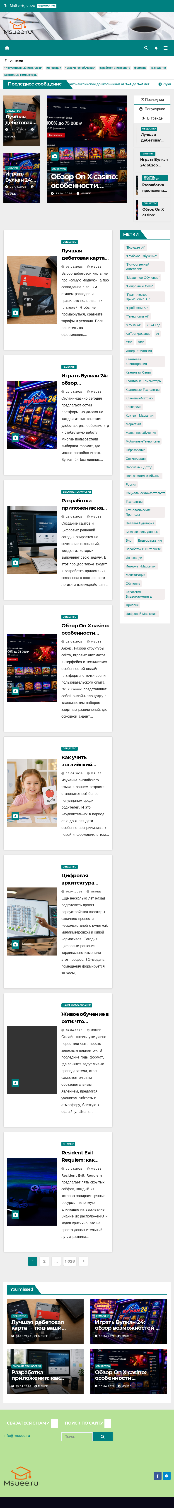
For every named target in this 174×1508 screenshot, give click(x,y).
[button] (146, 48)
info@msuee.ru (16, 1435)
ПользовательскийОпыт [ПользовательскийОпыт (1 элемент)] (143, 476)
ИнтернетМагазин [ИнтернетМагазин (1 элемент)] (139, 351)
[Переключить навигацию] (166, 48)
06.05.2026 (19, 129)
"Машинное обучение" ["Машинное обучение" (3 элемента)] (143, 277)
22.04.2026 (75, 773)
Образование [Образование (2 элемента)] (135, 450)
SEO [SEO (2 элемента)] (141, 342)
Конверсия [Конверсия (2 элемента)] (133, 407)
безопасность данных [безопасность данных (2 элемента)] (142, 532)
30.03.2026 (75, 1168)
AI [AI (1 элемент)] (157, 333)
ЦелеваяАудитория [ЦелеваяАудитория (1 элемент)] (140, 523)
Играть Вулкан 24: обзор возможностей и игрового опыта (127, 1328)
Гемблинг (13, 168)
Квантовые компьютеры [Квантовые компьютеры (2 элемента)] (144, 381)
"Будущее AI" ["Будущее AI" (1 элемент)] (135, 247)
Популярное (152, 109)
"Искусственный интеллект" (23, 67)
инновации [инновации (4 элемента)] (134, 558)
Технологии (158, 67)
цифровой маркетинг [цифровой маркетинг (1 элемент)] (142, 614)
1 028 (70, 1261)
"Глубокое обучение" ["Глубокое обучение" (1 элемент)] (141, 256)
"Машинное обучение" (80, 67)
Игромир (68, 1144)
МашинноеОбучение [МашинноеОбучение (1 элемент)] (141, 433)
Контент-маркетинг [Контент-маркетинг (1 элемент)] (140, 415)
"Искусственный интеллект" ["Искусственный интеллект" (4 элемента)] (138, 267)
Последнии (152, 100)
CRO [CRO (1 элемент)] (129, 342)
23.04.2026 (71, 193)
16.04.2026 (74, 891)
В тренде (152, 118)
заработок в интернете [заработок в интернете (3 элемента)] (143, 549)
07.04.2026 (75, 1030)
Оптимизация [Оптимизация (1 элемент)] (136, 458)
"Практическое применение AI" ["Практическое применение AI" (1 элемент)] (138, 297)
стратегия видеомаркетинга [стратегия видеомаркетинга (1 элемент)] (139, 594)
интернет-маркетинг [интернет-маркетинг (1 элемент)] (141, 566)
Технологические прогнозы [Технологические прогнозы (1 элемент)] (138, 512)
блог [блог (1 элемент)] (129, 540)
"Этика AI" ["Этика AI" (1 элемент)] (133, 325)
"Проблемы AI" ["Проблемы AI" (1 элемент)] (137, 308)
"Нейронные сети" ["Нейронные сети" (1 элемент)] (139, 286)
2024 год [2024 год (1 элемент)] (153, 325)
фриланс (140, 67)
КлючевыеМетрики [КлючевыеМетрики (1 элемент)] (139, 398)
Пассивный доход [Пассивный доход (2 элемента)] (139, 467)
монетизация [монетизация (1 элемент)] (135, 575)
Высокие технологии (151, 178)
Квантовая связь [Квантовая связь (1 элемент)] (138, 372)
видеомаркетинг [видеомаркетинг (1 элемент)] (150, 540)
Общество (13, 111)
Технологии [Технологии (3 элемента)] (134, 501)
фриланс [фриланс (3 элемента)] (132, 605)
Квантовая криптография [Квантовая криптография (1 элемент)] (136, 361)
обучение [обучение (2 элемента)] (133, 583)
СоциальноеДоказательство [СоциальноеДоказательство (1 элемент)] (146, 493)
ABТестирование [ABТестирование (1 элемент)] (138, 333)
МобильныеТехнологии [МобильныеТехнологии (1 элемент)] (143, 441)
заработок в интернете (114, 67)
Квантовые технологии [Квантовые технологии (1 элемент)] (143, 389)
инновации (53, 67)
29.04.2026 (19, 186)
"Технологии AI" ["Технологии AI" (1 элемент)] (137, 316)
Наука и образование (77, 1005)
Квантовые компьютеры (20, 74)
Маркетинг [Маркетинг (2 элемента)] (133, 424)
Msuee (90, 193)
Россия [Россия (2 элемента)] (131, 484)
